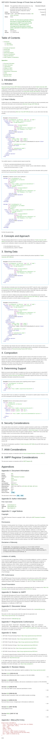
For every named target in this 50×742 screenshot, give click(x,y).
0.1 (8, 707)
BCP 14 (25, 628)
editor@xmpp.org (16, 618)
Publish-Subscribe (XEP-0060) (30, 296)
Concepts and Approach (9, 48)
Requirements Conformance (10, 71)
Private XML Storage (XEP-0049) (31, 91)
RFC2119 (30, 628)
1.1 (8, 680)
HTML (13, 492)
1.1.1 (8, 673)
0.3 (8, 693)
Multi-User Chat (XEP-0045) (22, 111)
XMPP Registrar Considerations (11, 57)
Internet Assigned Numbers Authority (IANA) (33, 453)
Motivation (9, 43)
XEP (12, 473)
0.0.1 (8, 713)
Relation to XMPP (8, 68)
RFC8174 (35, 628)
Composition (7, 51)
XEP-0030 (24, 486)
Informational (14, 480)
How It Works (10, 44)
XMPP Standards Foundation (17, 476)
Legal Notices (7, 66)
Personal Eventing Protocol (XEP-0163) (11, 86)
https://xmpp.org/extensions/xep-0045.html (26, 648)
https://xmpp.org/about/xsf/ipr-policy (36, 579)
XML (18, 495)
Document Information (9, 63)
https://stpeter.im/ (11, 508)
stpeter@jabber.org (11, 506)
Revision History (8, 74)
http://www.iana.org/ (14, 657)
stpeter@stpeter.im (11, 504)
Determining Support (9, 52)
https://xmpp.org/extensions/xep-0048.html (27, 645)
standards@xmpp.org (39, 609)
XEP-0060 (29, 486)
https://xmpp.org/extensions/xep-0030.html (27, 651)
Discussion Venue (8, 69)
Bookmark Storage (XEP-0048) (30, 104)
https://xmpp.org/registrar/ (27, 663)
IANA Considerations (9, 55)
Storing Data (7, 49)
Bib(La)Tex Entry (7, 76)
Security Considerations (9, 54)
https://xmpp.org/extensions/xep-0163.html (31, 635)
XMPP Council (14, 484)
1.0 (8, 686)
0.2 (8, 700)
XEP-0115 (35, 486)
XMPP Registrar (27, 461)
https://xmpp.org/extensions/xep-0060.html (27, 638)
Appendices (4, 60)
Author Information (8, 65)
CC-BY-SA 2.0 (29, 589)
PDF (22, 495)
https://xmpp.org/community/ (8, 615)
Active (12, 478)
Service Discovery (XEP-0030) (16, 375)
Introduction (6, 41)
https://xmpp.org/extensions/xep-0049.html (28, 642)
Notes (5, 72)
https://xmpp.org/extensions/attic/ (38, 670)
